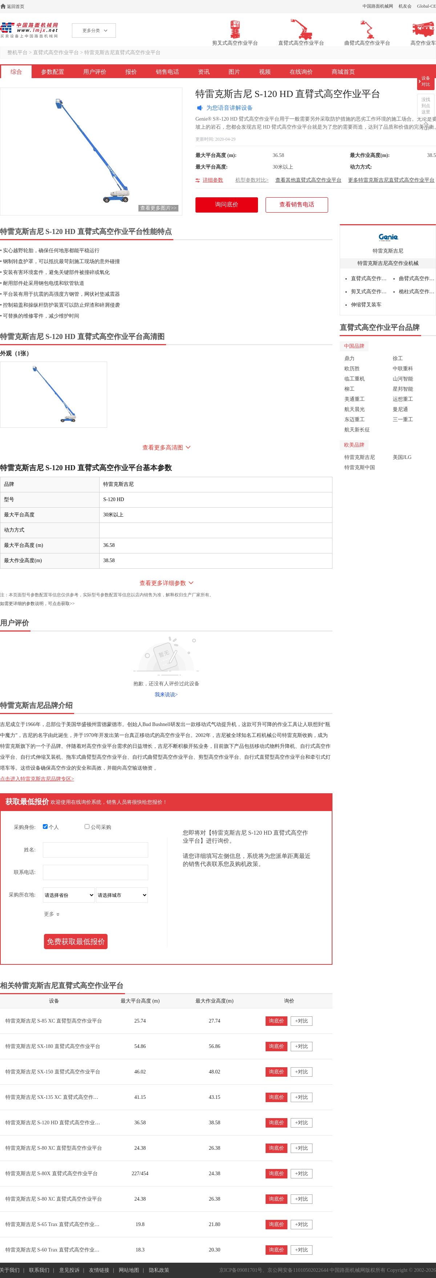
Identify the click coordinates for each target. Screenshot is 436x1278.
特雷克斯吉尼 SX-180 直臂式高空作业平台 (52, 1046)
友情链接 (99, 1270)
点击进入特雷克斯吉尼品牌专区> (37, 779)
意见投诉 (69, 1270)
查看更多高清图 (162, 447)
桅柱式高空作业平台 (417, 291)
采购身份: (25, 827)
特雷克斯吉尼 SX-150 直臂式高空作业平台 (52, 1072)
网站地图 (129, 1270)
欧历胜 (352, 368)
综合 (16, 72)
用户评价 (94, 72)
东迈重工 (354, 419)
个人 (51, 827)
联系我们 (39, 1270)
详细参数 (213, 180)
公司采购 (98, 827)
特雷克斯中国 (359, 467)
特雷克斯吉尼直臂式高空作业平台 (122, 52)
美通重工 (354, 399)
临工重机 (354, 379)
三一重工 (403, 419)
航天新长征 (357, 429)
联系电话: (25, 872)
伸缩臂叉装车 (366, 304)
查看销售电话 (296, 204)
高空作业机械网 (29, 30)
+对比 (301, 1021)
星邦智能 (403, 389)
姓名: (30, 849)
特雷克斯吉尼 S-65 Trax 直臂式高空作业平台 (55, 1224)
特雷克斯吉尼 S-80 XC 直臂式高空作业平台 (53, 1199)
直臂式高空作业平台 (56, 52)
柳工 (349, 389)
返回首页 (15, 6)
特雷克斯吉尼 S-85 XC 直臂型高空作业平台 (53, 1021)
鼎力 (349, 358)
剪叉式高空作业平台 (369, 291)
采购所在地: (22, 895)
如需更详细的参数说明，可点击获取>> (37, 603)
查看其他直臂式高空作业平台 (308, 180)
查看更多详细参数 (163, 583)
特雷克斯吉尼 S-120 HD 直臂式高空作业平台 (55, 1122)
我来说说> (166, 694)
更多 (49, 914)
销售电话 (167, 72)
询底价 (276, 1021)
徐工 (398, 358)
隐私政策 (159, 1270)
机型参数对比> (252, 180)
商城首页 (343, 72)
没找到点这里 (425, 105)
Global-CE (426, 6)
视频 (265, 72)
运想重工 (403, 399)
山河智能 (403, 379)
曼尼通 (400, 409)
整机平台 (17, 52)
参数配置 (52, 72)
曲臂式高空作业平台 (417, 278)
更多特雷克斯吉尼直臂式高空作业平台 (391, 180)
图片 (234, 72)
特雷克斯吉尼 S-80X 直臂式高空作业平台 (51, 1173)
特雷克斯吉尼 (388, 251)
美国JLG (402, 457)
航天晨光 (354, 409)
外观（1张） (16, 353)
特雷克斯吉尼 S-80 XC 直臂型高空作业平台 (53, 1148)
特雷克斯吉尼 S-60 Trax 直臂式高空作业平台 (55, 1250)
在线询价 (301, 72)
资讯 (204, 72)
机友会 (405, 6)
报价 (131, 72)
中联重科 (403, 368)
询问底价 (230, 207)
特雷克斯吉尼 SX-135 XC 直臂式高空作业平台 (57, 1097)
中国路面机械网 (378, 6)
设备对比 (425, 81)
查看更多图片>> (158, 208)
